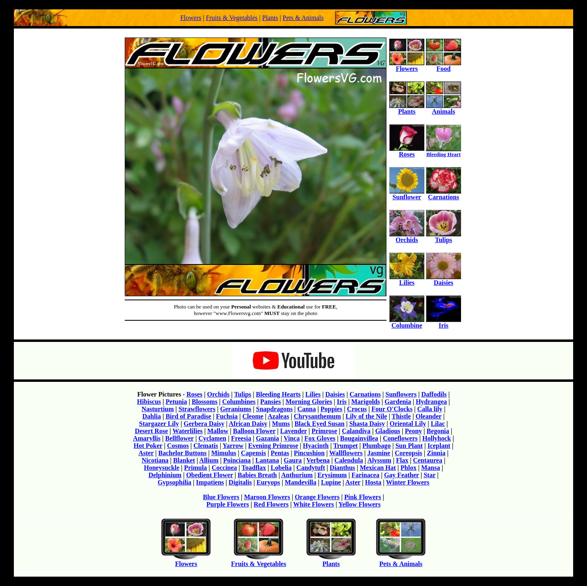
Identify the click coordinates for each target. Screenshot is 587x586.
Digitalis (240, 482)
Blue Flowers (221, 496)
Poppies (331, 408)
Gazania (267, 438)
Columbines (239, 401)
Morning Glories (308, 401)
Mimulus (223, 452)
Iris (443, 322)
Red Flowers (271, 504)
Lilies (406, 279)
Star (429, 474)
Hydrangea (431, 401)
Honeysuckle (161, 467)
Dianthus (342, 467)
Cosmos (178, 445)
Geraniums (235, 408)
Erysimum (332, 474)
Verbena (318, 460)
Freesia (241, 438)
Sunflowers (400, 394)
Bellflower (179, 438)
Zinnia (436, 452)
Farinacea (365, 474)
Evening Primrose (273, 445)
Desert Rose (151, 430)
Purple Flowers (227, 504)
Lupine (331, 482)
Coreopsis (408, 452)
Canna (306, 408)
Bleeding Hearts (278, 394)
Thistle (401, 416)
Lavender (293, 430)
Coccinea (224, 467)
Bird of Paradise (188, 416)
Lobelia (281, 467)
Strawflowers (197, 408)
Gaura (293, 460)
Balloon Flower (254, 430)
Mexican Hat (378, 467)
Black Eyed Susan (319, 423)
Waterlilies (187, 430)
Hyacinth (316, 445)
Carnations (443, 194)
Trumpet (345, 445)
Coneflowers (400, 438)
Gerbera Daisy (204, 423)
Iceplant (439, 445)
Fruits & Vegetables (232, 17)
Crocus (357, 408)
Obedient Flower (209, 474)
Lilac (438, 423)
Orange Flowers (317, 496)
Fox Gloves (320, 438)
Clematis (206, 445)
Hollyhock (436, 438)
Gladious (387, 430)
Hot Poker (148, 445)
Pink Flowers (362, 496)
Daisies (443, 279)
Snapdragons (274, 408)
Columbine (406, 322)
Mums (281, 423)
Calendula (348, 460)
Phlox (409, 467)
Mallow (218, 430)
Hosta (373, 482)
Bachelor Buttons (182, 452)
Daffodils (433, 394)
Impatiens (210, 482)
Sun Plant (409, 445)
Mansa (430, 467)
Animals (443, 108)
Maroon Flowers (267, 496)
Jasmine (378, 452)
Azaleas (278, 416)
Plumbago (376, 445)
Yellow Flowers (359, 504)
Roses (406, 151)
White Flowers (313, 504)
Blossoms (204, 401)
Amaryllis (147, 438)
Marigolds (365, 401)
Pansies (270, 401)
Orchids (406, 237)
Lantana (267, 460)
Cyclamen (212, 438)
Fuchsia (227, 416)
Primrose (324, 430)
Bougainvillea (359, 438)
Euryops (268, 482)
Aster (146, 452)
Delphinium (164, 474)
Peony (413, 430)
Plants (270, 17)
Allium (208, 460)
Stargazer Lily (159, 423)
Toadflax (254, 467)
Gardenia (397, 401)
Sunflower (406, 194)
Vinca (292, 438)
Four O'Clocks (392, 408)
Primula (195, 467)
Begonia (438, 430)
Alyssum (379, 460)
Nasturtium (157, 408)
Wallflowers (346, 452)
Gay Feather (401, 474)
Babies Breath (257, 474)
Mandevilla (300, 482)
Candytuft (310, 467)
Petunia (176, 401)
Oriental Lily (408, 423)
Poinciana (237, 460)
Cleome (253, 416)
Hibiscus (149, 401)
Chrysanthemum (317, 416)
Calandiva (356, 430)
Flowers (190, 17)
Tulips (443, 237)
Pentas (280, 452)
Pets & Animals (302, 17)
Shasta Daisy (367, 423)
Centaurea (427, 460)
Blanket (184, 460)
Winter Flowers (408, 482)
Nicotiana (155, 460)
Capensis (253, 452)
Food (443, 65)
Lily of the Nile (366, 416)
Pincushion (309, 452)
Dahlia (151, 416)
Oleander (428, 416)
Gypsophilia (175, 482)
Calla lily (429, 408)
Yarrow (233, 445)
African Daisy (248, 423)
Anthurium (297, 474)
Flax (402, 460)
